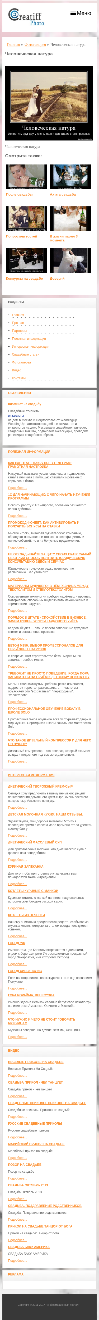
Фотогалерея (21, 362)
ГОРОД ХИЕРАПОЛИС (25, 971)
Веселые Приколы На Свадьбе (35, 1062)
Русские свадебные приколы (35, 1123)
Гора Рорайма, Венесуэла (31, 995)
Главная (18, 315)
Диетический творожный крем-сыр (40, 786)
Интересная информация (30, 346)
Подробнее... (17, 488)
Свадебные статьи (25, 354)
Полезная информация (29, 339)
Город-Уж (16, 943)
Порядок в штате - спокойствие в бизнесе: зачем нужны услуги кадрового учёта (47, 619)
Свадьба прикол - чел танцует (35, 1082)
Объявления (19, 393)
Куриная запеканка (25, 866)
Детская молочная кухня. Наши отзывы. (45, 814)
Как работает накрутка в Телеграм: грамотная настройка (40, 465)
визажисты (16, 416)
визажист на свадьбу (24, 404)
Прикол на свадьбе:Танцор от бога (40, 1226)
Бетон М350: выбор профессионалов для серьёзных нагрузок (45, 647)
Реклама (15, 1274)
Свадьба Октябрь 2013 (28, 1185)
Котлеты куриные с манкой (33, 891)
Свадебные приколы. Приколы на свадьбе (47, 1103)
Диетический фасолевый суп (35, 842)
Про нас (18, 323)
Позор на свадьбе (24, 1165)
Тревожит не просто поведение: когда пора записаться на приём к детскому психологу (48, 675)
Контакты (19, 378)
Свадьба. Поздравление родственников (45, 1206)
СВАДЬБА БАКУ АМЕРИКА (29, 1247)
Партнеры (19, 331)
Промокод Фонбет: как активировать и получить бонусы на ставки (43, 524)
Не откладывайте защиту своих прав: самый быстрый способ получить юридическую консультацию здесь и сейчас (49, 558)
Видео (16, 370)
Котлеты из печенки (26, 915)
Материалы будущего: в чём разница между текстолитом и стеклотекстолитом (48, 587)
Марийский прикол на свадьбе (36, 1144)
